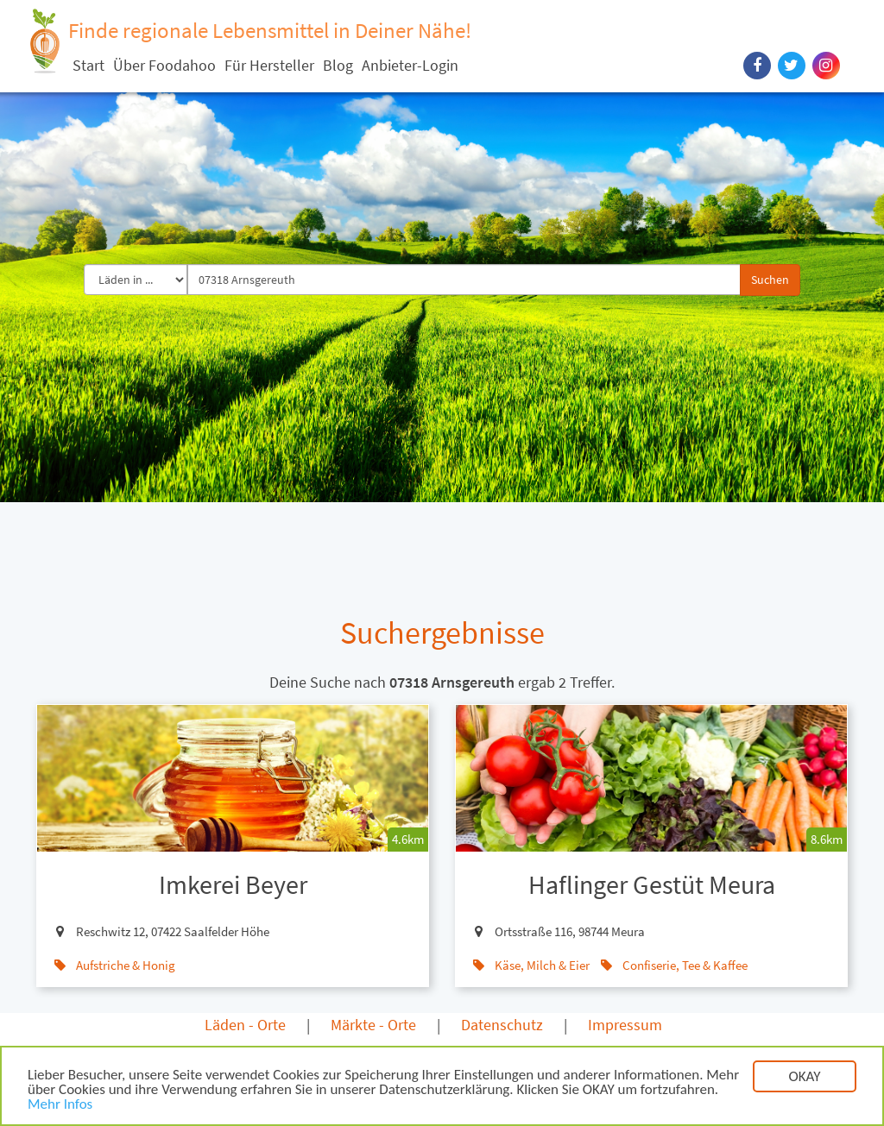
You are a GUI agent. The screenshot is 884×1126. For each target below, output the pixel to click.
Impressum (625, 1025)
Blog (338, 65)
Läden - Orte (245, 1025)
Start (88, 65)
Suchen (770, 279)
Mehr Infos (60, 1107)
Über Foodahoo (164, 65)
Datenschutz (502, 1025)
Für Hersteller (269, 65)
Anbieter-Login (410, 65)
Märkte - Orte (373, 1025)
